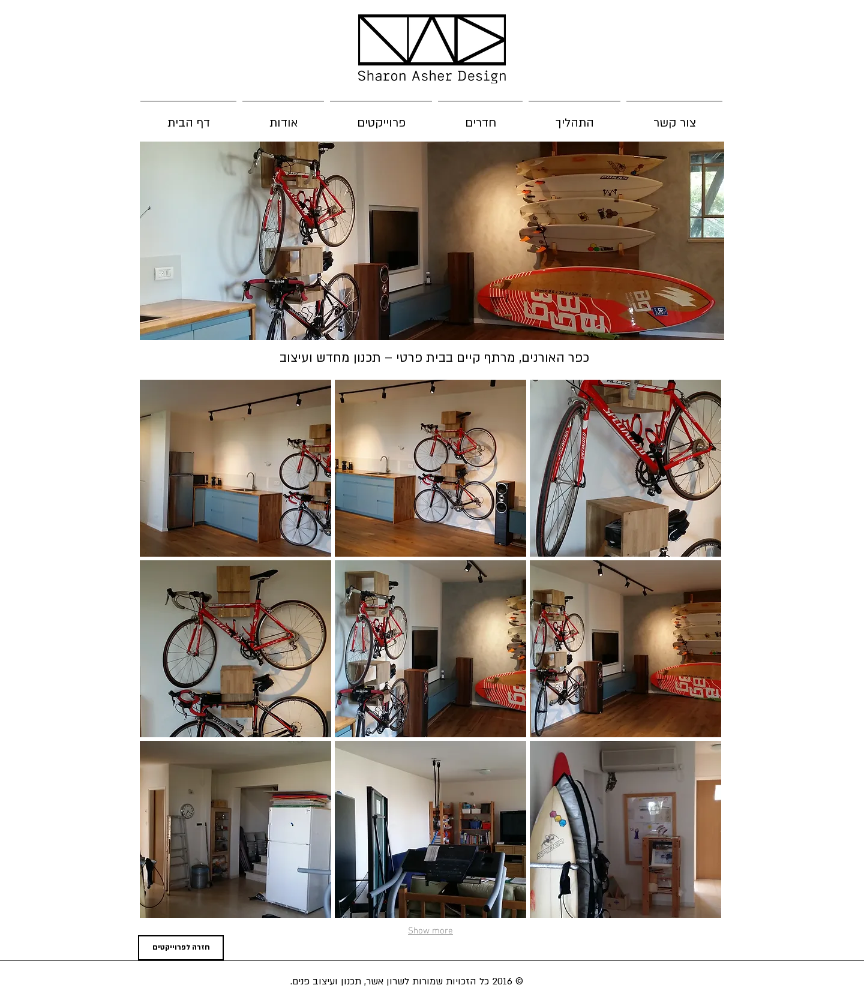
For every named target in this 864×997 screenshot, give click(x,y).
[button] (235, 468)
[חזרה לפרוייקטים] (181, 947)
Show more (430, 931)
